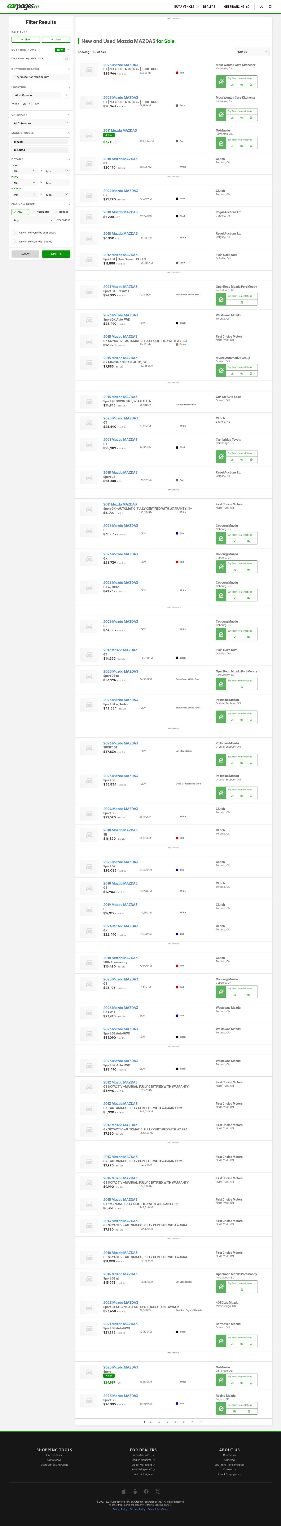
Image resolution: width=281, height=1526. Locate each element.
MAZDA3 (41, 149)
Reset (25, 254)
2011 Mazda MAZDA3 (120, 131)
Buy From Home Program (230, 1464)
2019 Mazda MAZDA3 (120, 905)
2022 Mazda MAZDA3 (120, 191)
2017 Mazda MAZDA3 (120, 650)
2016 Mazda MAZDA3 (120, 1178)
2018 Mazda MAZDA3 (120, 159)
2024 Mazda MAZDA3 (120, 809)
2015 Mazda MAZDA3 (120, 337)
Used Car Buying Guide (54, 1464)
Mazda (41, 141)
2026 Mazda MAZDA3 (120, 315)
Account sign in (143, 1474)
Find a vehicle (54, 1455)
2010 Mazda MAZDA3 (120, 212)
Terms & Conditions (158, 1509)
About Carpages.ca (229, 1474)
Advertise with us (143, 1455)
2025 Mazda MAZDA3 (120, 65)
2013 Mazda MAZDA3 (120, 1104)
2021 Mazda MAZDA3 (120, 287)
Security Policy (137, 1509)
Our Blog (229, 1460)
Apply (56, 254)
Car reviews (54, 1460)
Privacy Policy (120, 1509)
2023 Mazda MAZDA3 (120, 418)
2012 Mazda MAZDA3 (120, 255)
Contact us (229, 1455)
